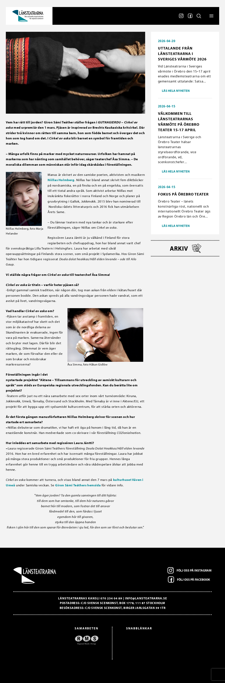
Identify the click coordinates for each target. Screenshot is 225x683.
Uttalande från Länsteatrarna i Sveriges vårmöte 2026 (182, 53)
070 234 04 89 (111, 598)
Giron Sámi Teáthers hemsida (78, 485)
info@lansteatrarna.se (146, 598)
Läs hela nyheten (176, 91)
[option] (57, 640)
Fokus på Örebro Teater (183, 194)
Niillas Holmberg (61, 180)
